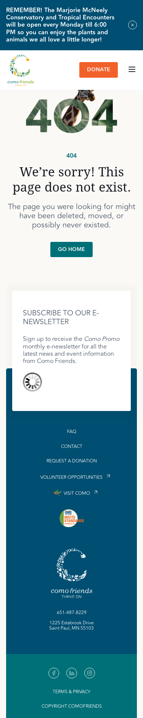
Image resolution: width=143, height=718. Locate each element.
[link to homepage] (20, 70)
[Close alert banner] (132, 25)
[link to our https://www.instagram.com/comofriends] (89, 673)
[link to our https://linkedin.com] (71, 673)
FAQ (71, 432)
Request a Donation (72, 461)
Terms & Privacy (71, 692)
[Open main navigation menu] (132, 70)
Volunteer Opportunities (71, 477)
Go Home (71, 249)
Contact (71, 446)
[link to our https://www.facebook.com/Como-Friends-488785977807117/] (53, 673)
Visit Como (77, 493)
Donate (98, 70)
